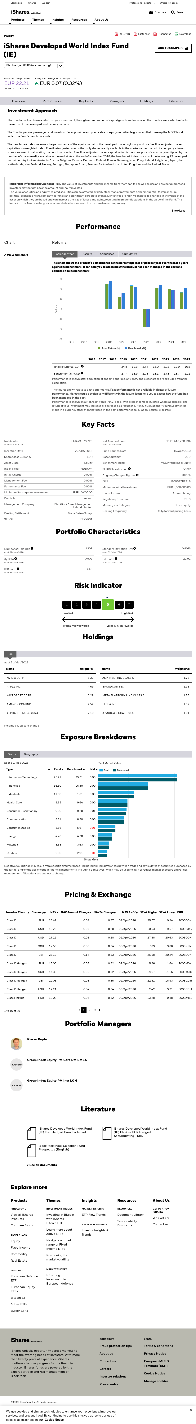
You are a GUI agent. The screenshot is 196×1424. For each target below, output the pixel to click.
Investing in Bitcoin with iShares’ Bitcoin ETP (60, 1219)
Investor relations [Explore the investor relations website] (113, 1376)
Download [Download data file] (185, 34)
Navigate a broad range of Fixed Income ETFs (58, 1244)
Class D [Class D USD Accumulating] (11, 937)
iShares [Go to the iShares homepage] (32, 3)
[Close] (191, 1410)
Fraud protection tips (116, 1346)
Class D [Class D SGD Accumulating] (11, 946)
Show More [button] (91, 859)
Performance (52, 101)
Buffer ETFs (19, 1310)
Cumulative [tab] (129, 254)
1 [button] (84, 1010)
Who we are (161, 1218)
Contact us (160, 1224)
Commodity (19, 1254)
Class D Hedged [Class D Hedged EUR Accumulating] (17, 963)
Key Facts (86, 101)
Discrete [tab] (87, 254)
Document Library (130, 1214)
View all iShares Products (22, 1217)
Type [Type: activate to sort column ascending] (9, 769)
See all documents (43, 1165)
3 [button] (95, 1010)
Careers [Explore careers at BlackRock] (105, 1369)
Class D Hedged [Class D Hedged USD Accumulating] (17, 989)
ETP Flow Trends (94, 1214)
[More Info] (82, 366)
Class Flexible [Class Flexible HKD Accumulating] (15, 998)
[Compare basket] (158, 12)
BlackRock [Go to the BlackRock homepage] (16, 3)
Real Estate (19, 1260)
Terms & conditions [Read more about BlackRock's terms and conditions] (158, 1346)
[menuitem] (17, 20)
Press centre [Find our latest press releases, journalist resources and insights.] (109, 1384)
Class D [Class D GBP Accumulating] (11, 955)
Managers (116, 101)
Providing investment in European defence (59, 1279)
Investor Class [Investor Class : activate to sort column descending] (15, 912)
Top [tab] (10, 654)
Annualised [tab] (107, 254)
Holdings (146, 101)
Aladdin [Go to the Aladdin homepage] (46, 3)
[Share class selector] (34, 65)
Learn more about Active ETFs (59, 1232)
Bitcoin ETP (19, 1297)
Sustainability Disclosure (127, 1223)
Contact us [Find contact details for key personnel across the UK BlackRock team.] (108, 1361)
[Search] (178, 12)
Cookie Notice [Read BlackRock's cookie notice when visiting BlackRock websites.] (154, 1373)
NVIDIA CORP (15, 678)
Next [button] (99, 1010)
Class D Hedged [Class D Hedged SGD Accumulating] (17, 972)
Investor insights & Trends (95, 1232)
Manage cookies (156, 1381)
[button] (173, 12)
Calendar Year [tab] (65, 254)
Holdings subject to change (21, 725)
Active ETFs (19, 1304)
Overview (18, 101)
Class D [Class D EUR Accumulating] (11, 920)
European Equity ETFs (23, 1289)
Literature (176, 101)
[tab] (26, 255)
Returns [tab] (59, 243)
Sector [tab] (12, 754)
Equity (15, 1241)
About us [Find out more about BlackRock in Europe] (106, 1353)
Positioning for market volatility (57, 1257)
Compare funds (22, 1225)
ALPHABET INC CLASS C (118, 678)
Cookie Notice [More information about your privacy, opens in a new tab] (54, 1420)
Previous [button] (80, 1010)
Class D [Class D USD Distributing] (11, 929)
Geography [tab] (31, 754)
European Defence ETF (24, 1278)
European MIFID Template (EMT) (156, 1364)
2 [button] (89, 1010)
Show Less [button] (178, 210)
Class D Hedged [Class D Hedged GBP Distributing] (17, 980)
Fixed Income (20, 1247)
